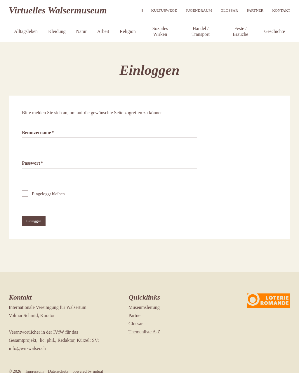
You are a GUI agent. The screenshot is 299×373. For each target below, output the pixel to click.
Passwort (32, 165)
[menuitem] (164, 10)
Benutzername (38, 134)
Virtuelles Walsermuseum (58, 10)
